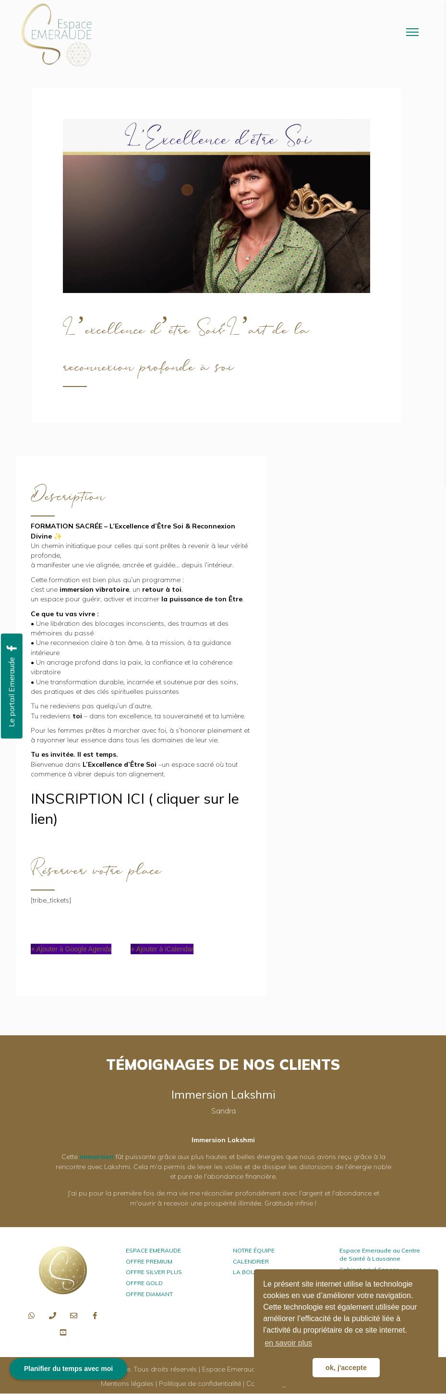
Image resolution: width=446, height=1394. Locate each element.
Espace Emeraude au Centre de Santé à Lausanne (379, 1254)
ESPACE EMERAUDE (153, 1250)
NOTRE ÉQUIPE (254, 1250)
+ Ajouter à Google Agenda (71, 949)
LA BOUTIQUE (252, 1272)
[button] (31, 1316)
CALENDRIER (251, 1261)
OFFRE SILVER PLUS (154, 1272)
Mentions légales (127, 1383)
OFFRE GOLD (144, 1283)
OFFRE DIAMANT (149, 1294)
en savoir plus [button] (288, 1343)
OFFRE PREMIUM (149, 1261)
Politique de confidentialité (200, 1383)
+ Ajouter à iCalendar (162, 949)
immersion (97, 1156)
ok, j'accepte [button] (346, 1367)
